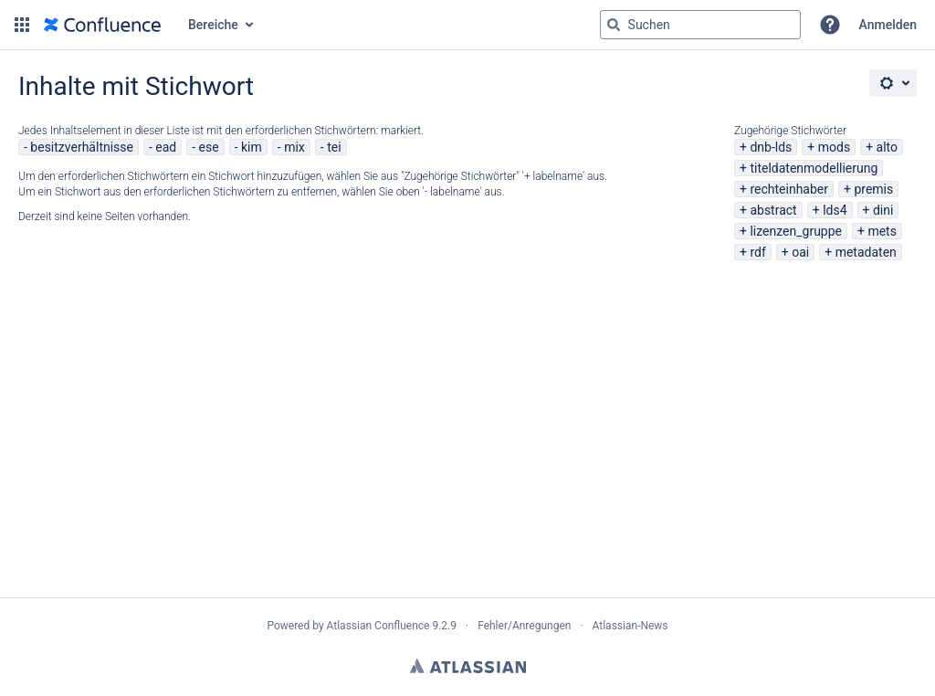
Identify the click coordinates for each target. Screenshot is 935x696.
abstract (773, 210)
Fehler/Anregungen (524, 625)
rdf (757, 252)
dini (883, 210)
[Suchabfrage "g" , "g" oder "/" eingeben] (700, 24)
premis (873, 189)
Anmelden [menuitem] (888, 24)
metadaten (866, 252)
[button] (22, 24)
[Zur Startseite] (102, 24)
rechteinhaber (789, 189)
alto (887, 147)
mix (294, 147)
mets (882, 231)
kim (251, 147)
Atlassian (468, 666)
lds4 (834, 210)
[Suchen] (613, 24)
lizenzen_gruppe (796, 231)
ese (209, 147)
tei (334, 147)
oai (800, 252)
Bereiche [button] (213, 24)
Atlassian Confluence (378, 625)
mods (834, 147)
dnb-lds (771, 147)
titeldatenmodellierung (813, 168)
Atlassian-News (630, 625)
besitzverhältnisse (81, 147)
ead (165, 147)
